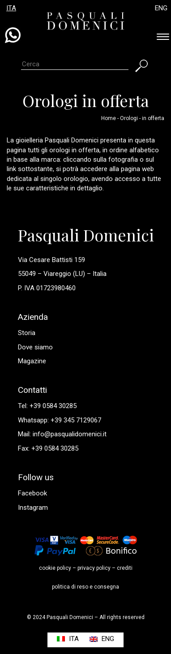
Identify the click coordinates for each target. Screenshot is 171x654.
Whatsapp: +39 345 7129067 (59, 420)
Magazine (32, 361)
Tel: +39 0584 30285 (47, 406)
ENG (161, 8)
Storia (26, 333)
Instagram (33, 507)
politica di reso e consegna (85, 587)
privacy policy (94, 568)
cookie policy (55, 568)
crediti (125, 568)
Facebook (32, 493)
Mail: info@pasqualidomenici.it (62, 434)
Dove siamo (35, 347)
